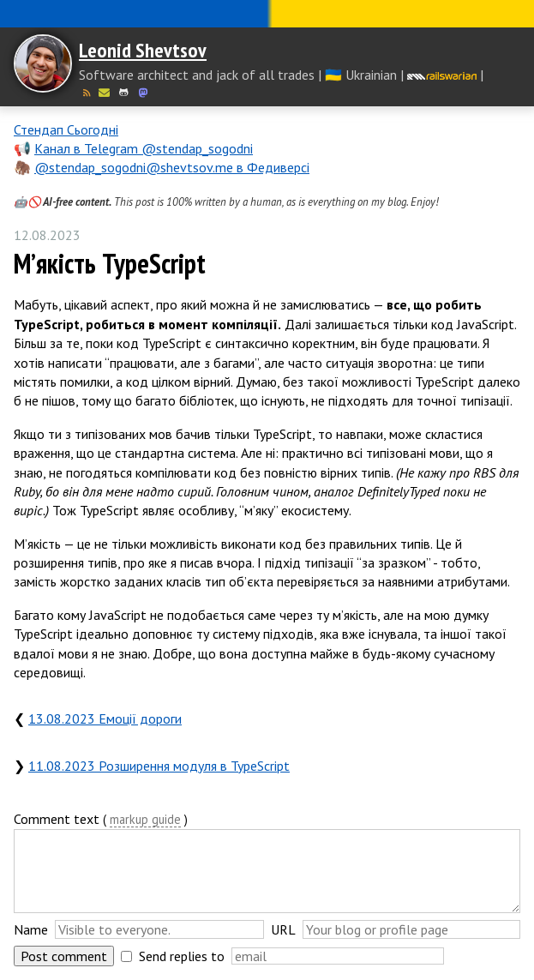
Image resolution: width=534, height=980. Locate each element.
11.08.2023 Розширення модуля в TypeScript (159, 765)
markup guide (145, 820)
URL (283, 929)
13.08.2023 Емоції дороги (105, 718)
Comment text (56, 818)
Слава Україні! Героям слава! (267, 13)
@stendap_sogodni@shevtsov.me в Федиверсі (171, 167)
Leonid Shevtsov (143, 50)
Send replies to (182, 956)
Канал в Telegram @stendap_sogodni (143, 148)
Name (31, 929)
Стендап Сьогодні (66, 129)
